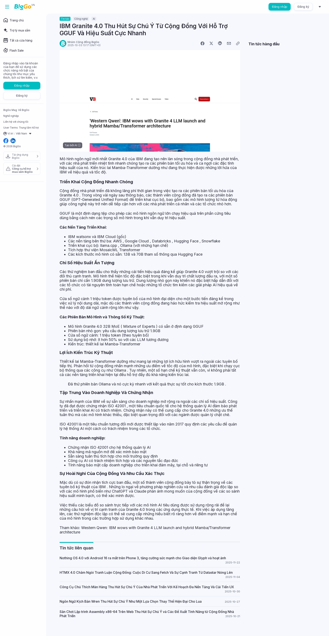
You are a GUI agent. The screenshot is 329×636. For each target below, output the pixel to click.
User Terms (10, 127)
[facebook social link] (5, 141)
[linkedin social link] (13, 141)
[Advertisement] (282, 77)
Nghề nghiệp (11, 115)
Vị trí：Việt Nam (18, 133)
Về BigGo (23, 110)
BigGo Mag (10, 110)
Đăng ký (303, 6)
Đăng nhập (279, 6)
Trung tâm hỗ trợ (29, 127)
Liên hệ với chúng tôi (15, 121)
